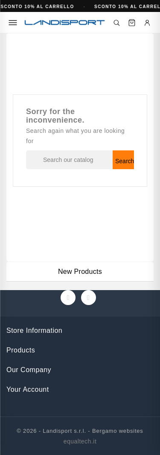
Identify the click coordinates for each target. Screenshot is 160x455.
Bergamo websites (117, 431)
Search (124, 161)
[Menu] (12, 22)
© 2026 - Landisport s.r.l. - (54, 431)
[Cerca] (116, 22)
